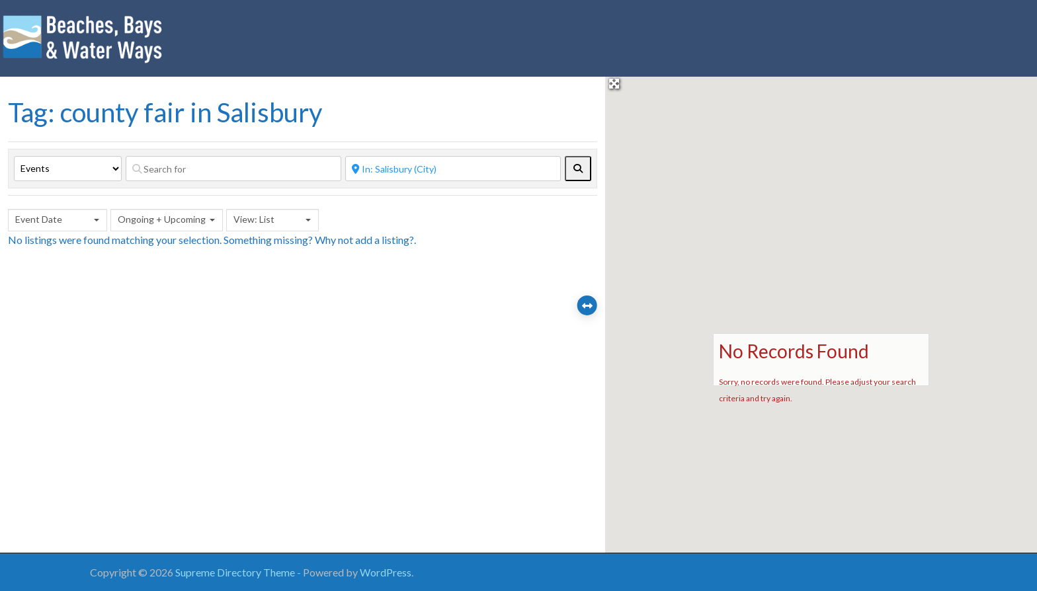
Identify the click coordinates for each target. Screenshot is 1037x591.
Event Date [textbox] (38, 219)
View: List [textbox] (253, 219)
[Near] (453, 168)
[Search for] (233, 168)
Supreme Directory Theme (236, 572)
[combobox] (57, 220)
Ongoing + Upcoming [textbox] (162, 219)
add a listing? (384, 239)
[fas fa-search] (578, 168)
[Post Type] (68, 168)
